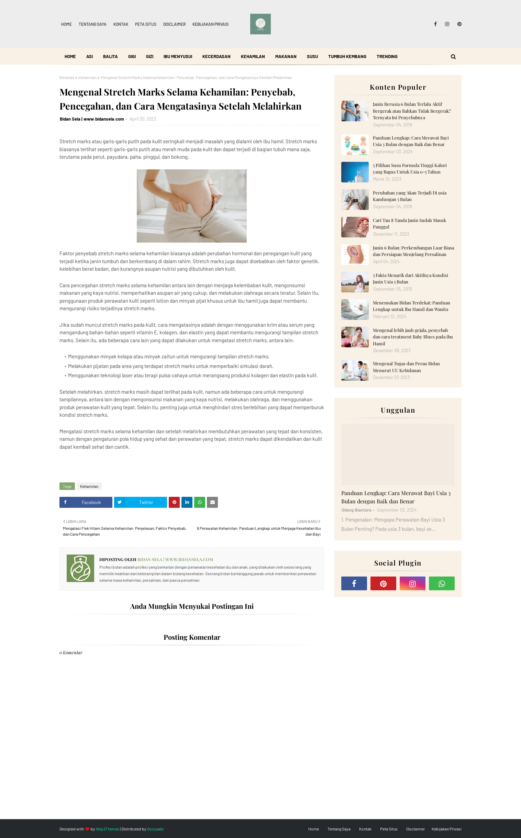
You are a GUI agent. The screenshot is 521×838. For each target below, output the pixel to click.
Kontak (120, 24)
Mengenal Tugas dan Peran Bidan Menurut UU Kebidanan (406, 366)
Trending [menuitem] (387, 56)
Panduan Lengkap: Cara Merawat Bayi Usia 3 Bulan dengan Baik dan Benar (411, 141)
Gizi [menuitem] (149, 56)
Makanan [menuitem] (286, 56)
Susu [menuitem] (312, 56)
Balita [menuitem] (110, 56)
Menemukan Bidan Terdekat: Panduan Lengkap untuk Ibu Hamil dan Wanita (411, 306)
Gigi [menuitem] (132, 56)
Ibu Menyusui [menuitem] (178, 56)
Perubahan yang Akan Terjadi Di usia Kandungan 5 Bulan (409, 196)
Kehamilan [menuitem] (253, 56)
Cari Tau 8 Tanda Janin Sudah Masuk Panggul (409, 223)
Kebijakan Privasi (210, 24)
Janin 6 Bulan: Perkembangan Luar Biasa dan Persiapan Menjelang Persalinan (413, 251)
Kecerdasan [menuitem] (216, 56)
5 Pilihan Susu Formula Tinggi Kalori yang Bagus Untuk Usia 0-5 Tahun (410, 168)
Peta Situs (145, 24)
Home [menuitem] (70, 56)
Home (66, 24)
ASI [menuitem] (89, 56)
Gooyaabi (155, 828)
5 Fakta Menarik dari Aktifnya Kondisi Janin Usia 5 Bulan (410, 278)
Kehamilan (87, 77)
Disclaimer (174, 24)
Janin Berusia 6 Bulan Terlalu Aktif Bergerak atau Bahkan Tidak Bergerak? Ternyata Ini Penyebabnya (412, 110)
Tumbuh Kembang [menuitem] (347, 56)
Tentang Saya (93, 24)
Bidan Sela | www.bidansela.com (92, 119)
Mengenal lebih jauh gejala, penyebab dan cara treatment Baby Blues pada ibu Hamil (413, 336)
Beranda (66, 77)
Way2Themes (108, 828)
